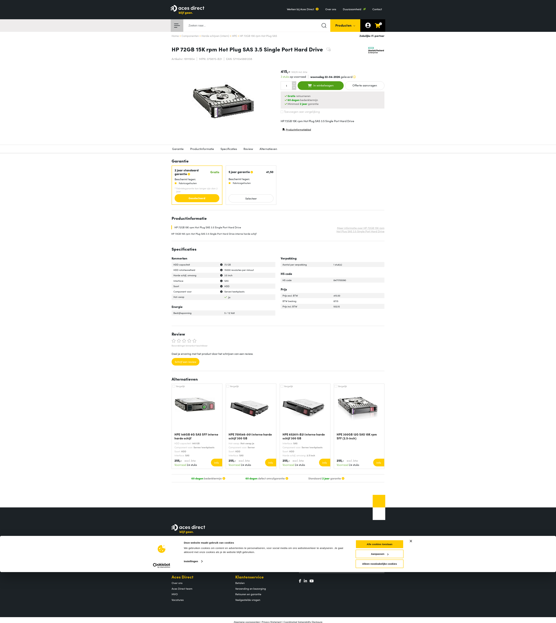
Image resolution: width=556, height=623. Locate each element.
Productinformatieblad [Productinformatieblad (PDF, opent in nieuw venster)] (297, 130)
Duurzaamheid (352, 9)
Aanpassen (379, 536)
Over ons (330, 9)
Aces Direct (182, 576)
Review (248, 149)
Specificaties (229, 149)
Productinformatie (202, 149)
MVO (175, 594)
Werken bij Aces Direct (300, 9)
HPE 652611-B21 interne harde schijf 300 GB (304, 436)
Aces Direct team (182, 588)
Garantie (178, 149)
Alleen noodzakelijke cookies (379, 546)
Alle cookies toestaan (379, 526)
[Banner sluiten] (411, 523)
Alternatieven (268, 149)
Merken (240, 562)
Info (216, 462)
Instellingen (191, 543)
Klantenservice (249, 576)
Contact (377, 9)
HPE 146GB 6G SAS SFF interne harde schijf (196, 436)
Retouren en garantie (248, 594)
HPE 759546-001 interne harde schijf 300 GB (250, 436)
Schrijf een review (185, 362)
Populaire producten (247, 557)
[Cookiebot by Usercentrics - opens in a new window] (161, 548)
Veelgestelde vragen (247, 600)
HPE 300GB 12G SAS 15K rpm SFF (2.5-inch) (357, 436)
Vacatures (178, 600)
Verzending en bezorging (250, 588)
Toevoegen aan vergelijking (300, 112)
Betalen (240, 583)
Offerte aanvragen (364, 85)
